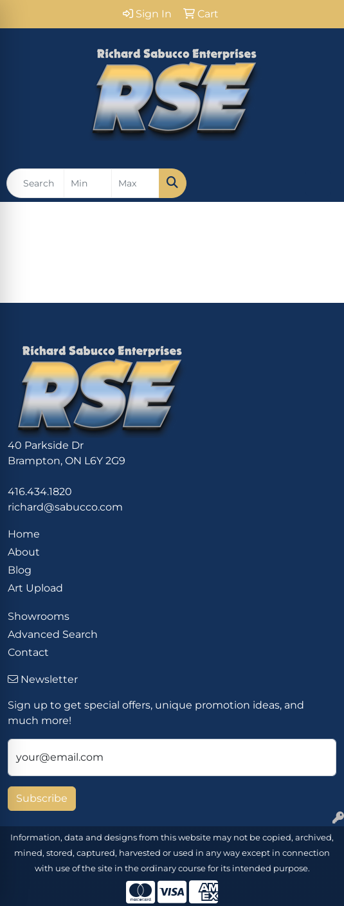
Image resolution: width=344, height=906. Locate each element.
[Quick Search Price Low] (88, 183)
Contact (28, 652)
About (24, 552)
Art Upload (35, 588)
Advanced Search (53, 634)
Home (24, 534)
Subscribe (42, 798)
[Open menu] (318, 183)
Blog (20, 570)
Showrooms (38, 616)
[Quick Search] (35, 183)
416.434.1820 (40, 491)
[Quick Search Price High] (135, 183)
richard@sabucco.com (65, 507)
